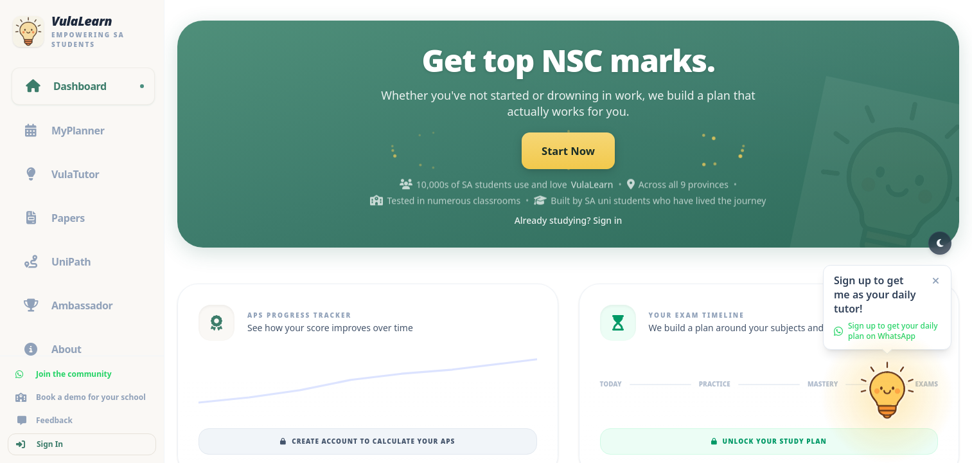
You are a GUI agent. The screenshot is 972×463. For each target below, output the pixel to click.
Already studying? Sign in (569, 222)
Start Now (568, 151)
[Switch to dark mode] (939, 243)
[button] (887, 307)
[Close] (935, 281)
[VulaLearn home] (82, 31)
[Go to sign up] (887, 398)
